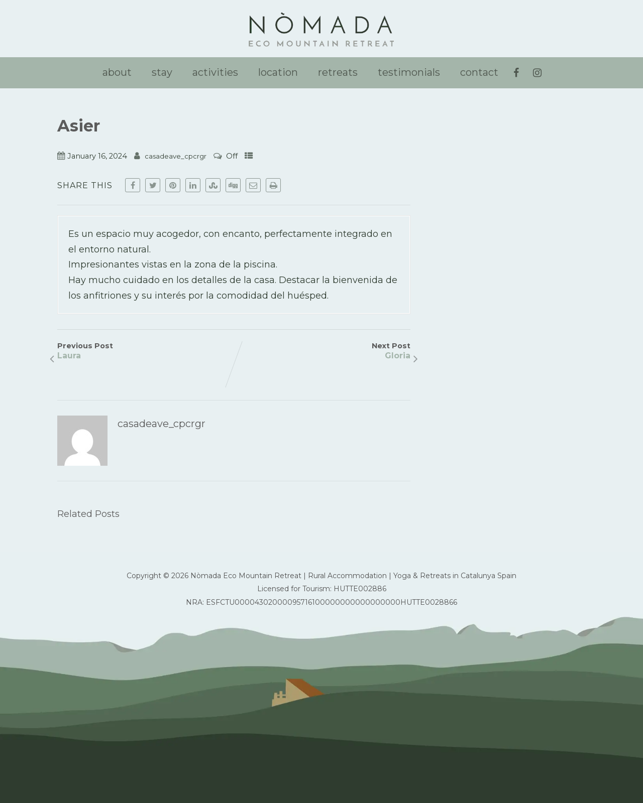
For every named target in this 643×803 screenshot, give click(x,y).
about (117, 72)
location (278, 72)
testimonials (409, 72)
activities (215, 72)
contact (479, 72)
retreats (338, 72)
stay (162, 72)
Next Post (322, 350)
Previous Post (145, 350)
